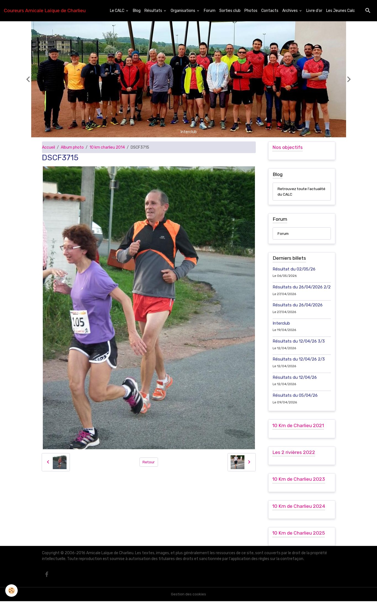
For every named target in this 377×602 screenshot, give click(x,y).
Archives (290, 10)
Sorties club (230, 10)
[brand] (45, 10)
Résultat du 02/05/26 (294, 269)
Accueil (48, 147)
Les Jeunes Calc (340, 10)
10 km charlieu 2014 (107, 147)
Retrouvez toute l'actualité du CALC (294, 191)
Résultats (153, 10)
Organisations (183, 10)
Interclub (281, 323)
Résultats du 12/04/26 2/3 (299, 359)
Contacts (269, 10)
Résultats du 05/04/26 (295, 395)
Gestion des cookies (188, 595)
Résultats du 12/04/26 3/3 (299, 341)
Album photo (72, 147)
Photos (250, 10)
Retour (149, 462)
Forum (209, 10)
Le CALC (117, 10)
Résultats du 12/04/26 (295, 377)
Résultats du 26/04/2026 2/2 (302, 287)
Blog (137, 10)
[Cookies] (12, 590)
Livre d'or (314, 10)
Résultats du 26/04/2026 (298, 305)
